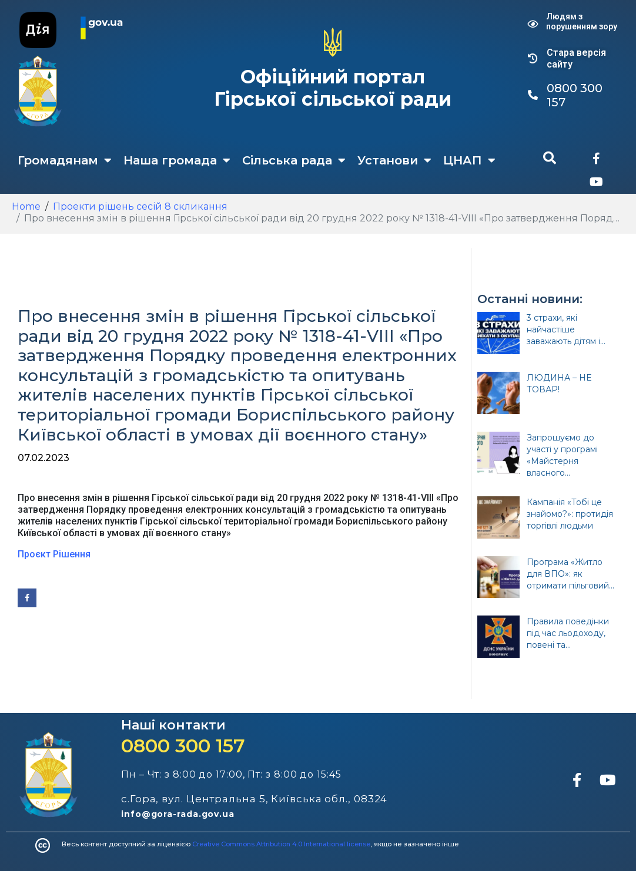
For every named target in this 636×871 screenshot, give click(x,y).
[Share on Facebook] (27, 597)
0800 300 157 (183, 745)
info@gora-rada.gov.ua (178, 814)
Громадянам (65, 160)
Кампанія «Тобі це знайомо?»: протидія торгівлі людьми (570, 514)
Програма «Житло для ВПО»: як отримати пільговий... (570, 574)
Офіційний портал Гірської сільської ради (332, 87)
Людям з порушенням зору (581, 21)
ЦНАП (469, 160)
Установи (394, 160)
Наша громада (176, 160)
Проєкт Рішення (54, 554)
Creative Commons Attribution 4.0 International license (281, 844)
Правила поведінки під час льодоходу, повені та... (568, 633)
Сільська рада (294, 160)
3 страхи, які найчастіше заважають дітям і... (566, 329)
